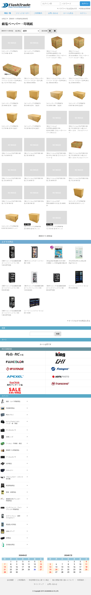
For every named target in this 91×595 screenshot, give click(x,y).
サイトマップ (39, 584)
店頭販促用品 (10, 544)
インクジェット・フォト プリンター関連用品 (14, 508)
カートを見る (68, 13)
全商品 (4, 19)
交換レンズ (9, 437)
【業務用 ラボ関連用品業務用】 (18, 19)
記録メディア (10, 531)
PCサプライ (10, 415)
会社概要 (10, 580)
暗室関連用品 (10, 485)
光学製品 (9, 463)
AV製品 (8, 538)
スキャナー (9, 470)
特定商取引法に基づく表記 (39, 580)
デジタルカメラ (11, 430)
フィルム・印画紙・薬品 (14, 443)
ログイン (83, 13)
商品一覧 (7, 13)
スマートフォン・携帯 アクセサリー (13, 517)
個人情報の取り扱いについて (63, 580)
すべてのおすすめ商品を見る (79, 321)
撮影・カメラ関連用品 (13, 401)
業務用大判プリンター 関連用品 (13, 500)
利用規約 (80, 580)
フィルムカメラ (11, 457)
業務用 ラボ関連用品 (12, 450)
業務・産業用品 (11, 492)
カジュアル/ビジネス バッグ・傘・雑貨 (12, 422)
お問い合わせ (53, 13)
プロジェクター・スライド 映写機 (14, 478)
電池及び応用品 (11, 524)
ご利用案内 (38, 13)
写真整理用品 (10, 408)
